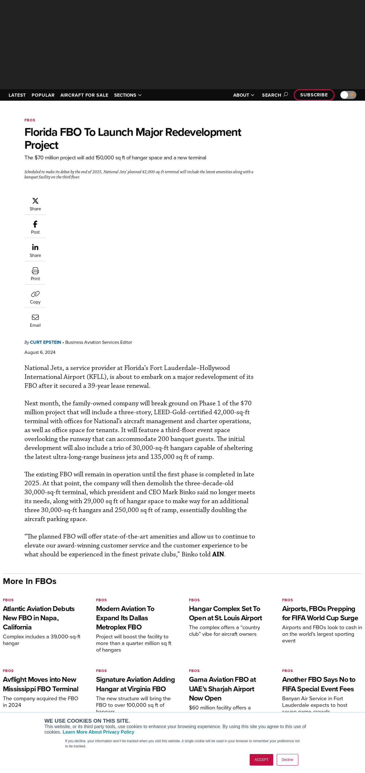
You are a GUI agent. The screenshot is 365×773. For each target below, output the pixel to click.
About (289, 682)
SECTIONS (128, 95)
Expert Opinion (205, 689)
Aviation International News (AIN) (42, 689)
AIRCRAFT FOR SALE (84, 95)
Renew (106, 697)
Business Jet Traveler (30, 705)
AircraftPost (22, 697)
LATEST (17, 95)
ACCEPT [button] (262, 760)
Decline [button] (287, 760)
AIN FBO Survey (25, 682)
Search (274, 95)
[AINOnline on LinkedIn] (38, 655)
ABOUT (244, 95)
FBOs (29, 120)
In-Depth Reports (207, 697)
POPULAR (43, 95)
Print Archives (205, 682)
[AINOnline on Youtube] (15, 655)
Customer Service (116, 689)
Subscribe (314, 94)
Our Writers (294, 689)
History (290, 697)
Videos (198, 705)
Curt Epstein (80, 199)
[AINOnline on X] (27, 655)
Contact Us (293, 705)
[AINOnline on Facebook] (5, 655)
